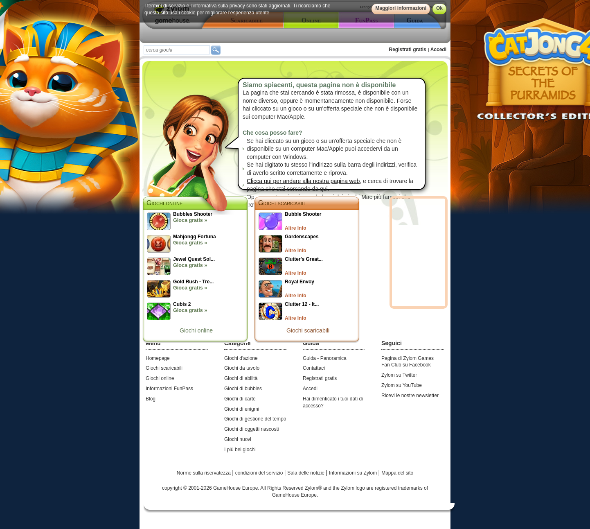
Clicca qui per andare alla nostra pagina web (303, 181)
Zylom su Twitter (399, 375)
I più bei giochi (240, 449)
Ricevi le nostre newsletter (410, 395)
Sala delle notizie (306, 473)
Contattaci (314, 368)
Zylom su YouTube (401, 385)
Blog (150, 399)
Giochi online (196, 330)
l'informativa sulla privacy (218, 6)
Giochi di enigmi (241, 409)
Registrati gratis (407, 49)
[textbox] (177, 49)
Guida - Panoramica (325, 358)
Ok (439, 8)
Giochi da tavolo (241, 368)
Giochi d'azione (241, 358)
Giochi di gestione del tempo (255, 419)
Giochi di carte (240, 399)
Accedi (438, 49)
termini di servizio (166, 6)
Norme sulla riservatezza (204, 473)
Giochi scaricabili (282, 202)
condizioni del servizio (259, 473)
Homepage (158, 358)
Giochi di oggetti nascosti (251, 429)
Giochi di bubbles (243, 388)
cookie (188, 13)
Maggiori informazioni (400, 8)
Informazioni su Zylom (353, 473)
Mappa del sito (397, 473)
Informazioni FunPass (169, 388)
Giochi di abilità (240, 378)
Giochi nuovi (237, 439)
